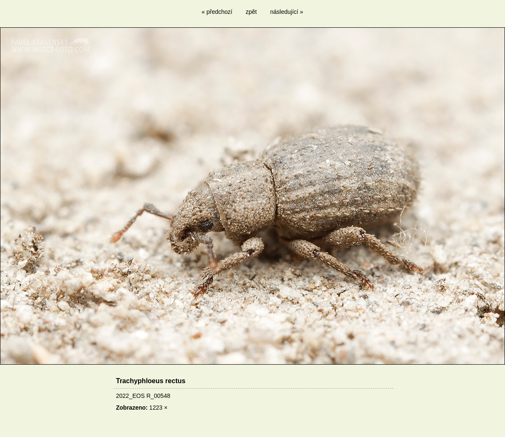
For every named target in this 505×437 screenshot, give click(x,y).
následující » (286, 11)
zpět (251, 11)
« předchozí (217, 11)
